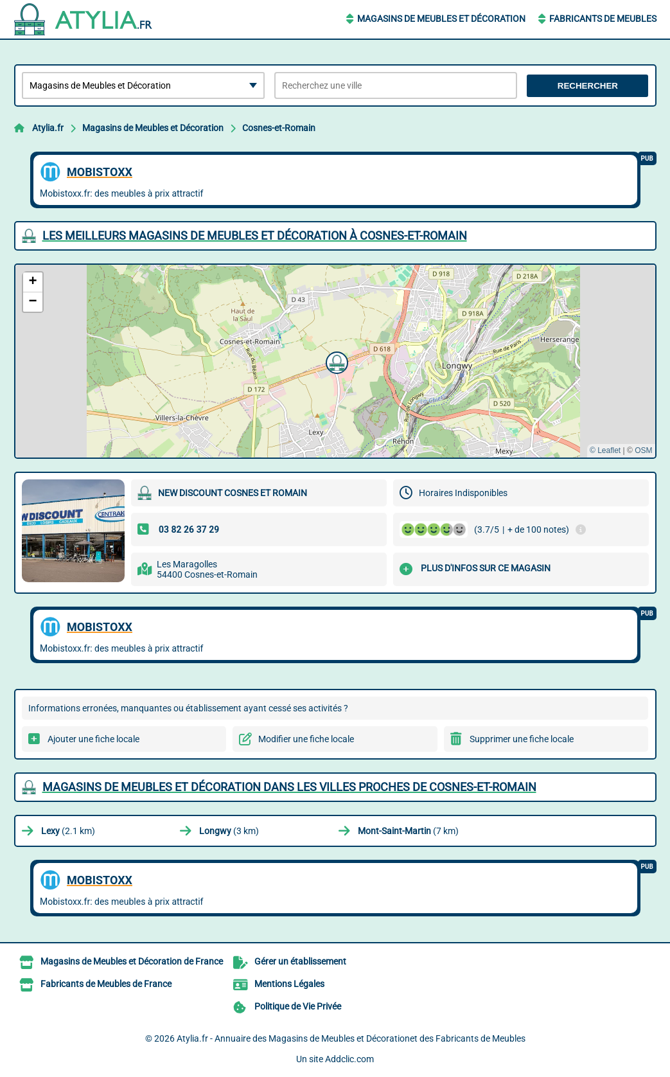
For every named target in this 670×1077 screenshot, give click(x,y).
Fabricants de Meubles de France (106, 984)
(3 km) (229, 831)
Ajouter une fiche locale (93, 739)
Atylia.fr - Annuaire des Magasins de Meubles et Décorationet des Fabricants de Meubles (351, 1038)
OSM (643, 450)
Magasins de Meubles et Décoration (441, 18)
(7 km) (408, 831)
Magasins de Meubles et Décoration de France (131, 961)
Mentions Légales (289, 984)
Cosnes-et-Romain (278, 128)
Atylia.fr (48, 128)
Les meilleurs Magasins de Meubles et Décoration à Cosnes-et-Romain (254, 235)
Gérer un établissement (300, 961)
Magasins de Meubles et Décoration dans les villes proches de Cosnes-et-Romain (289, 787)
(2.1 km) (68, 831)
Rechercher (588, 86)
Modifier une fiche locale (306, 739)
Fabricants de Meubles (603, 18)
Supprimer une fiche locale (522, 739)
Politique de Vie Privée (297, 1006)
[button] (335, 361)
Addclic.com (349, 1059)
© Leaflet (605, 450)
